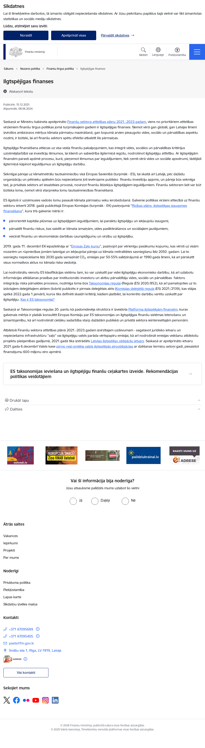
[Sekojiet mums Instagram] (45, 700)
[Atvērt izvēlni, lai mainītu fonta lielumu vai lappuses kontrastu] (177, 52)
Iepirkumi (10, 543)
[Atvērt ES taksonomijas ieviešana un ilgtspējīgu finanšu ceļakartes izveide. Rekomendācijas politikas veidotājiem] (190, 374)
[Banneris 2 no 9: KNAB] (61, 455)
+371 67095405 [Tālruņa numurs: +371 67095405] (21, 636)
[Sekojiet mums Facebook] (16, 700)
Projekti (9, 550)
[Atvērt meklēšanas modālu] (143, 52)
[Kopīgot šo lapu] (102, 409)
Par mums (11, 557)
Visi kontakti (26, 672)
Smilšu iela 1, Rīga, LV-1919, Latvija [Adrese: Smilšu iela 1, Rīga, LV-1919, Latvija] (35, 650)
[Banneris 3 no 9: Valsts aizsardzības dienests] (102, 455)
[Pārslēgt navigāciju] (197, 52)
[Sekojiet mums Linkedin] (55, 700)
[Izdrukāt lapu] (102, 400)
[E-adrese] (12, 659)
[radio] (76, 500)
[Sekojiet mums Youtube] (35, 700)
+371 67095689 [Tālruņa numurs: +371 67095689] (21, 629)
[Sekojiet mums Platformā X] (6, 700)
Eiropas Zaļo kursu (85, 246)
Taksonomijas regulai (105, 283)
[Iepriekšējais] (10, 455)
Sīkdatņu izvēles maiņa (20, 604)
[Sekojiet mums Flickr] (26, 700)
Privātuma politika (16, 582)
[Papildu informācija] (37, 629)
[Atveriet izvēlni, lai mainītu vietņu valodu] (158, 52)
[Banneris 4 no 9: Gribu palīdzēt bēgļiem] (143, 455)
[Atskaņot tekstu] (21, 91)
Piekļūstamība (13, 590)
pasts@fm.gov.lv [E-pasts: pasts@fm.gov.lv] (21, 643)
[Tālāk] (194, 455)
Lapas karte (12, 597)
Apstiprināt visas (74, 35)
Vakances (10, 536)
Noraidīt (26, 35)
